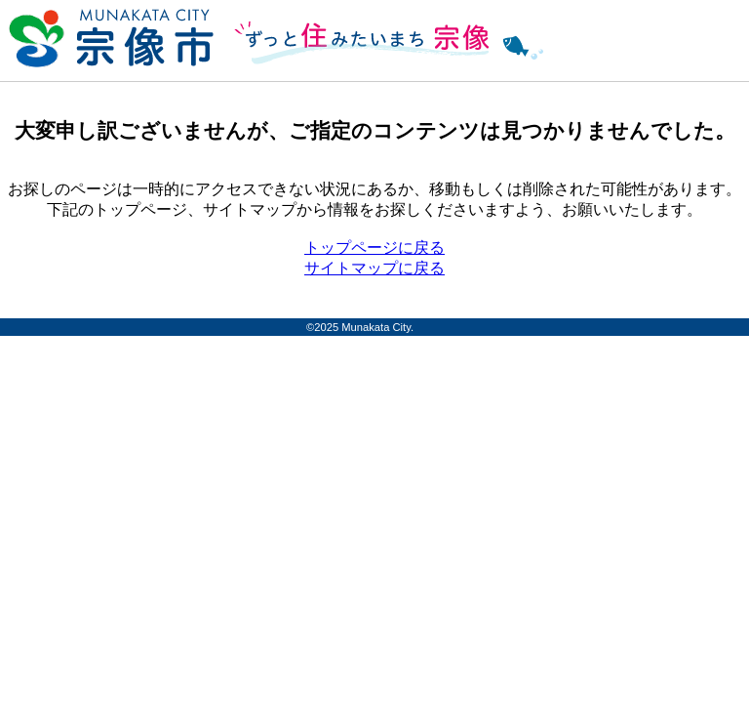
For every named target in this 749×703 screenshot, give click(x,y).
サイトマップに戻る (374, 268)
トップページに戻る (374, 247)
